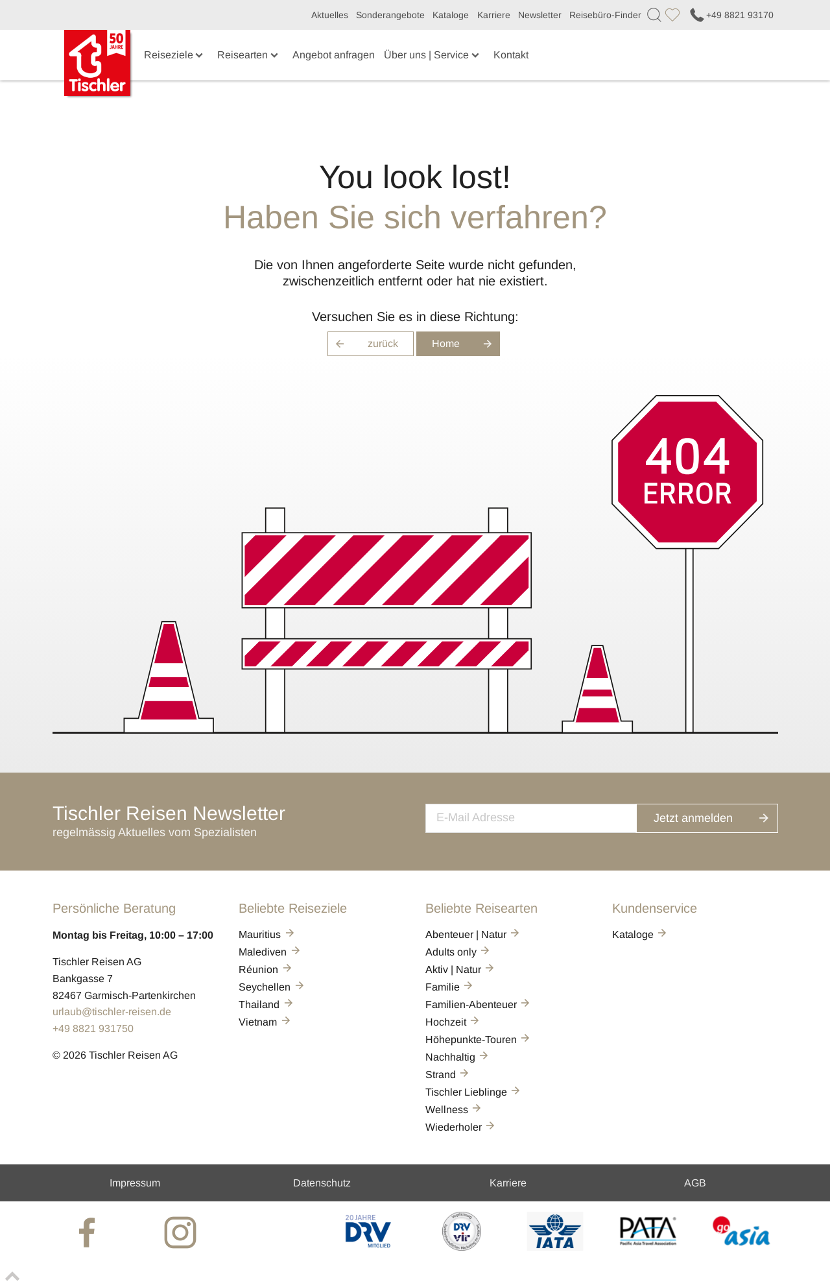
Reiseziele (175, 54)
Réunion (266, 969)
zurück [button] (362, 343)
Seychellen (272, 986)
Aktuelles (329, 15)
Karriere (493, 15)
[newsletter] (544, 817)
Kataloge (451, 15)
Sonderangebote (390, 15)
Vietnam (265, 1022)
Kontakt (510, 54)
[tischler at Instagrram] (182, 1232)
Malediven (270, 951)
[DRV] (368, 1247)
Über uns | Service (432, 54)
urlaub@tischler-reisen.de (112, 1011)
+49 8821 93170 (731, 15)
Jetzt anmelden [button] (719, 816)
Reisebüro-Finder (605, 15)
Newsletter (540, 15)
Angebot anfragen (333, 54)
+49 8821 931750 (93, 1028)
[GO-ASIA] (741, 1247)
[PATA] (648, 1247)
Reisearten (248, 54)
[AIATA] (555, 1247)
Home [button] (466, 343)
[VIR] (461, 1247)
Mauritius (267, 934)
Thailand (266, 1004)
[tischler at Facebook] (89, 1232)
